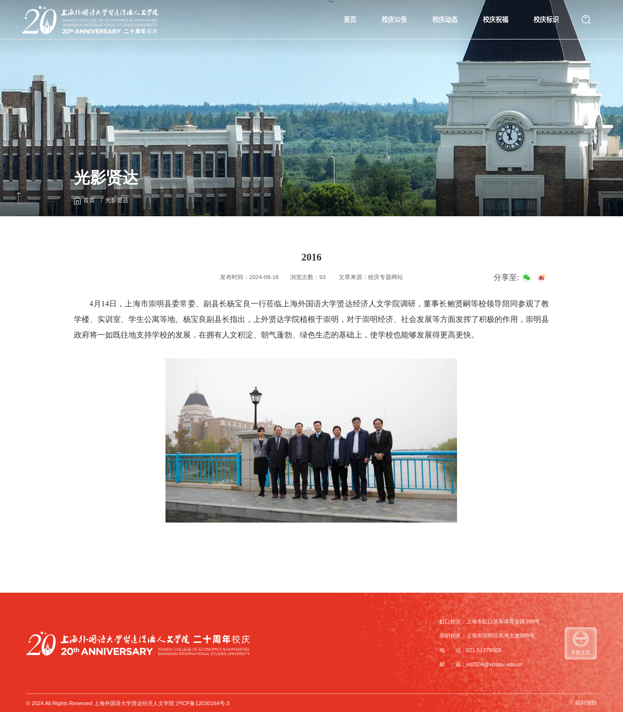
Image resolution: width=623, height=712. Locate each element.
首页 (350, 19)
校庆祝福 (495, 19)
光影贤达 (116, 200)
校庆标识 (546, 19)
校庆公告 (394, 19)
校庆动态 (445, 19)
